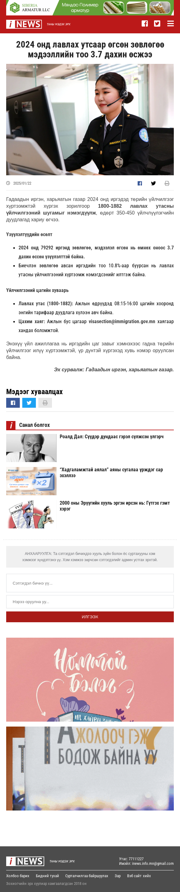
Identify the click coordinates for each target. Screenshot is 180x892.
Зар (120, 875)
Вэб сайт (137, 875)
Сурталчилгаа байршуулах (88, 875)
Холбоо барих (17, 875)
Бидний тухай (48, 875)
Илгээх (90, 617)
